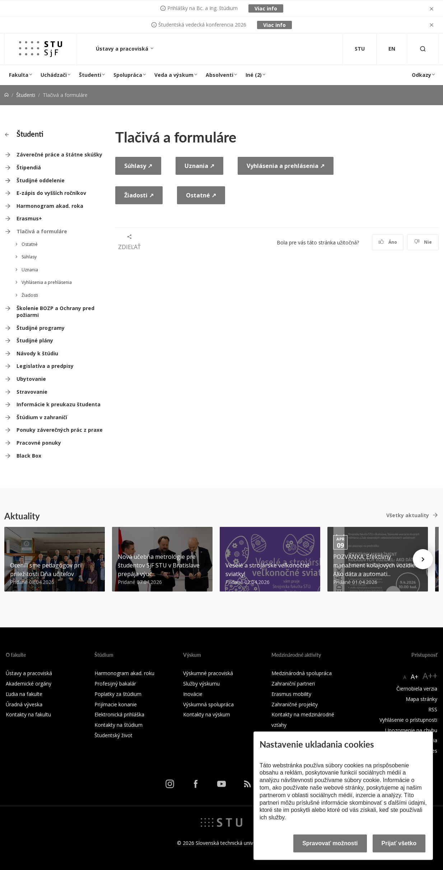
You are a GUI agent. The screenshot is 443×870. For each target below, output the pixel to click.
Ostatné (30, 244)
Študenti (90, 74)
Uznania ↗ (199, 166)
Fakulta (18, 74)
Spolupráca (127, 74)
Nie (423, 242)
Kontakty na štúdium (118, 724)
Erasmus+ (29, 218)
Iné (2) (254, 74)
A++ (430, 676)
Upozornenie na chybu (411, 730)
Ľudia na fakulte (24, 694)
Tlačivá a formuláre (42, 231)
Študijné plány (35, 340)
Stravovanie (32, 391)
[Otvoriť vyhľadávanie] (423, 49)
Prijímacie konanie (115, 704)
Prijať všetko (399, 843)
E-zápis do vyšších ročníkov (51, 193)
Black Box (29, 455)
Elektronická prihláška (119, 714)
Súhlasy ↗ (138, 166)
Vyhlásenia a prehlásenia (47, 282)
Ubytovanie (31, 378)
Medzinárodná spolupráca (301, 673)
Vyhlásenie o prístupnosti (408, 719)
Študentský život (113, 735)
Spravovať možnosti (330, 843)
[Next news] (423, 559)
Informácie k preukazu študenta (59, 404)
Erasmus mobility (291, 694)
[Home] (6, 95)
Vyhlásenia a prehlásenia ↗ (286, 166)
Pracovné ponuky (39, 442)
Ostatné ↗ (201, 195)
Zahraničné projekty (294, 704)
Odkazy (421, 74)
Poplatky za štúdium (117, 694)
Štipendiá (29, 167)
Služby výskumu (201, 683)
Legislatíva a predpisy (45, 365)
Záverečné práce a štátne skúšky (59, 154)
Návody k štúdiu (37, 353)
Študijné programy (41, 327)
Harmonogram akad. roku (124, 673)
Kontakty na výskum (206, 714)
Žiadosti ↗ (139, 195)
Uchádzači (54, 74)
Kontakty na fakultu (28, 714)
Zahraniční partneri (293, 683)
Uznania (30, 270)
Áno (387, 242)
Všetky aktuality (407, 515)
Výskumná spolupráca (208, 704)
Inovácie (192, 694)
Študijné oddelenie (41, 180)
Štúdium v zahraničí (42, 417)
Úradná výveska (24, 704)
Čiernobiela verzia (416, 688)
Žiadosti (30, 295)
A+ (414, 676)
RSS (432, 709)
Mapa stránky (421, 699)
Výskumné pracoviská (208, 673)
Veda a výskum (173, 74)
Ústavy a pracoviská (123, 48)
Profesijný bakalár (115, 683)
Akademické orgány (28, 683)
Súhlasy (29, 257)
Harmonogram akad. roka (50, 205)
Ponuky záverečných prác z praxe (60, 429)
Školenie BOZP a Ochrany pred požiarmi (55, 312)
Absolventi (219, 74)
